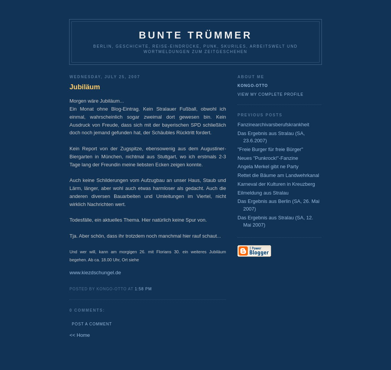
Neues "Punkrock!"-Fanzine (268, 158)
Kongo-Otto (253, 86)
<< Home (79, 335)
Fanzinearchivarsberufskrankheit (273, 124)
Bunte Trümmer (195, 35)
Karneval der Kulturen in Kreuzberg (276, 184)
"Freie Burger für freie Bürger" (270, 149)
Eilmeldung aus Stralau (263, 193)
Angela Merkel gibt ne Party (268, 166)
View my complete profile (271, 94)
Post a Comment (92, 324)
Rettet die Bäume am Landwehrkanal (278, 175)
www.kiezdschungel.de (95, 272)
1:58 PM (143, 289)
